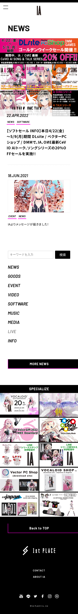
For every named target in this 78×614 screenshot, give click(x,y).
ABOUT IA (39, 576)
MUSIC (13, 313)
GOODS (14, 276)
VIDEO (13, 294)
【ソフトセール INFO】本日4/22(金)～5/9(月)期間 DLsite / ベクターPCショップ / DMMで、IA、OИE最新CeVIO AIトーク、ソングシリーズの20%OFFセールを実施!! (37, 142)
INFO (12, 340)
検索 (62, 254)
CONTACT (39, 570)
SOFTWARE (23, 121)
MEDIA (14, 322)
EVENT (14, 285)
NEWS (10, 121)
